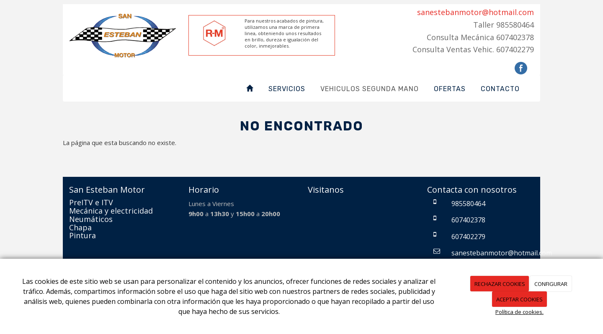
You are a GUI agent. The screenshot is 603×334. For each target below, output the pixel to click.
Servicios (286, 89)
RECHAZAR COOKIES (499, 284)
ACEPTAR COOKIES (519, 299)
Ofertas (450, 89)
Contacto (500, 89)
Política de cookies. (519, 312)
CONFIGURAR (550, 284)
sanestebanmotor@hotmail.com (475, 12)
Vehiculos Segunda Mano (369, 89)
